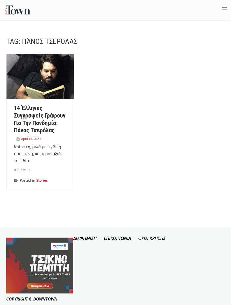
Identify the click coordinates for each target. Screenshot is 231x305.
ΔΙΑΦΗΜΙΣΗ (85, 238)
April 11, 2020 (31, 139)
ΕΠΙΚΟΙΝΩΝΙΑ (117, 238)
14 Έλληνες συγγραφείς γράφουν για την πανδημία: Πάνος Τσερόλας (40, 119)
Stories (42, 180)
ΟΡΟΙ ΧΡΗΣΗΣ (152, 238)
